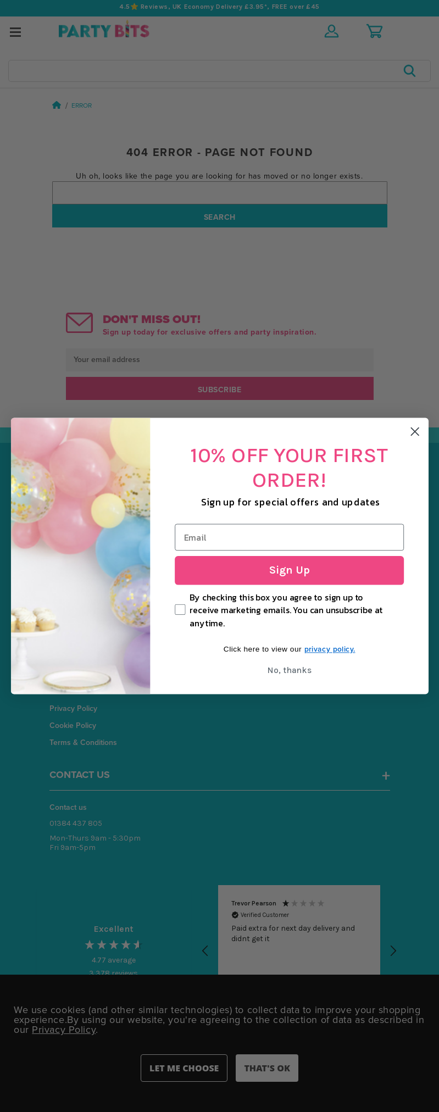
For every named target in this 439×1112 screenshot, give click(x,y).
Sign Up (289, 570)
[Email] (289, 537)
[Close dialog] (414, 431)
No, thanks (289, 670)
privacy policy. (329, 649)
